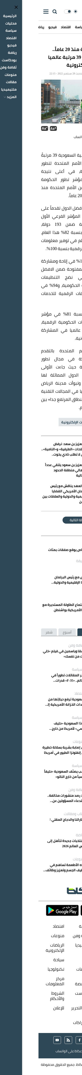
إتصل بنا (72, 1022)
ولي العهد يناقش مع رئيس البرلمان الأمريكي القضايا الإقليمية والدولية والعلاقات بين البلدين (41, 580)
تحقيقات (45, 969)
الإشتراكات (44, 1022)
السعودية (69, 422)
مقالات (73, 945)
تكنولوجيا (17, 969)
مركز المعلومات (16, 981)
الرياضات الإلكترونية (16, 947)
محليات (56, 27)
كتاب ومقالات (35, 813)
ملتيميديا (45, 945)
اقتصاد (27, 27)
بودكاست (45, 993)
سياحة (20, 960)
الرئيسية (72, 27)
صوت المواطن (72, 981)
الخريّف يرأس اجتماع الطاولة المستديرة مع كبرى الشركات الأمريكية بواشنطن (35, 607)
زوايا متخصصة (45, 981)
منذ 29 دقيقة (57, 588)
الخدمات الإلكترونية (38, 422)
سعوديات (71, 960)
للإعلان (20, 1008)
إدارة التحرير (42, 1008)
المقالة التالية (41, 520)
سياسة (42, 27)
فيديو (14, 27)
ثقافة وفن (38, 645)
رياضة (41, 835)
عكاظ (72, 43)
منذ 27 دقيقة (48, 560)
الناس (74, 969)
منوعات (40, 741)
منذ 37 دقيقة (55, 615)
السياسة (39, 669)
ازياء (49, 960)
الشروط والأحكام (19, 995)
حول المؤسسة (70, 1010)
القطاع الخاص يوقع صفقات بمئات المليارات (34, 552)
